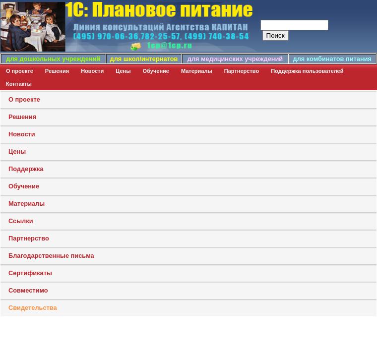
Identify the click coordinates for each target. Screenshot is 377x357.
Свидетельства (32, 307)
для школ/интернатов (144, 58)
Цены (123, 71)
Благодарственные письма (51, 255)
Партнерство (241, 71)
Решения (57, 71)
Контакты (19, 84)
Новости (92, 71)
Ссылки (20, 221)
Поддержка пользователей (307, 71)
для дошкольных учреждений (53, 58)
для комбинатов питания (332, 58)
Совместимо (28, 290)
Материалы (196, 71)
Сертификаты (30, 273)
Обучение (156, 71)
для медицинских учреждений (235, 58)
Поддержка (25, 169)
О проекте (19, 71)
